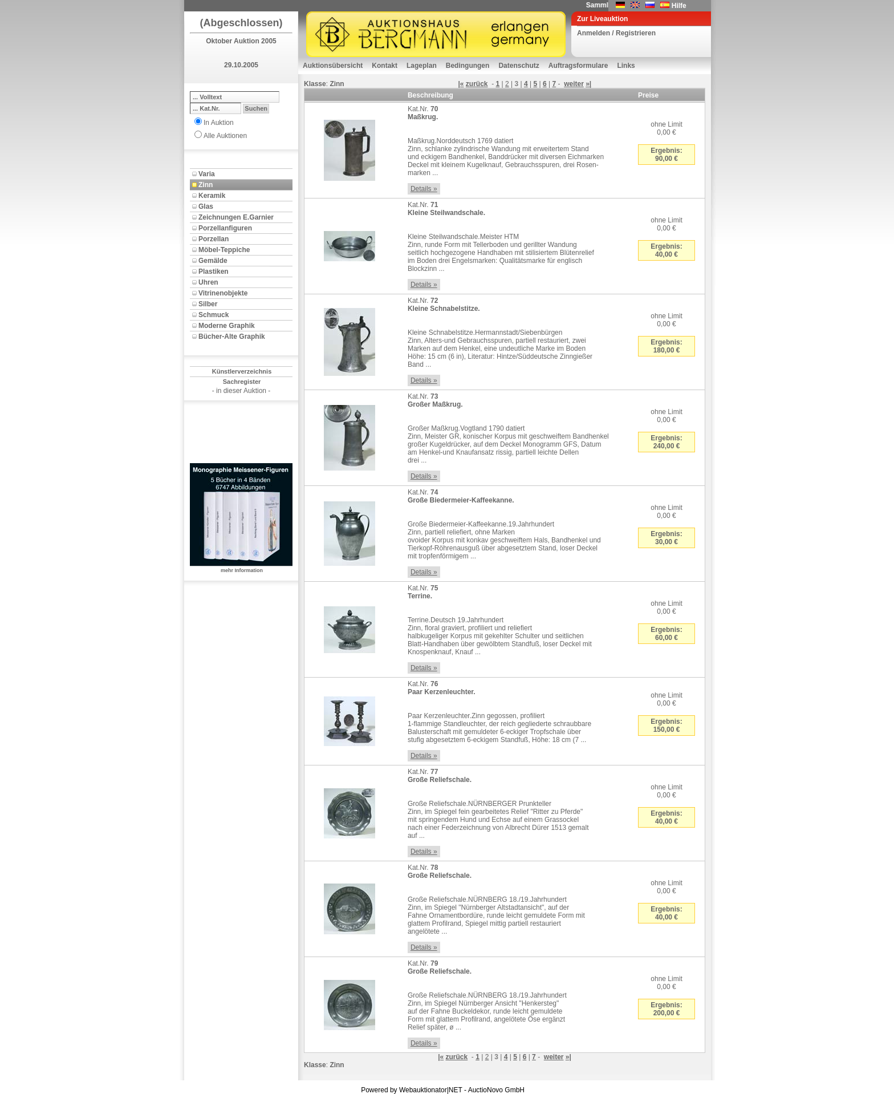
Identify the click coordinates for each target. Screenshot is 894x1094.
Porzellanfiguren (225, 228)
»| (588, 84)
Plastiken (213, 271)
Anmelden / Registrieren (616, 33)
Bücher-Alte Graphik (231, 337)
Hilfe (679, 6)
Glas (205, 206)
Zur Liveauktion (602, 19)
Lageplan (422, 66)
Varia (206, 174)
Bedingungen (468, 66)
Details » (424, 189)
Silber (207, 304)
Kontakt (384, 66)
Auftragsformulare (578, 66)
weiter (574, 84)
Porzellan (213, 239)
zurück (477, 84)
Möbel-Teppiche (224, 250)
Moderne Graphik (226, 326)
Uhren (208, 282)
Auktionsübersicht (333, 66)
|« (461, 84)
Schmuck (213, 315)
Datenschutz (518, 66)
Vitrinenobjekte (222, 293)
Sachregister (242, 381)
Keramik (211, 196)
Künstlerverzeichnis (242, 371)
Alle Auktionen (225, 136)
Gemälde (212, 261)
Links (626, 66)
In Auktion (219, 123)
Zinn (205, 185)
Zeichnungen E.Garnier (236, 217)
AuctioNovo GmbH (496, 1090)
